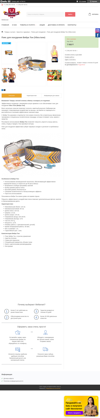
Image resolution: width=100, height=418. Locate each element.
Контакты (72, 25)
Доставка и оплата (56, 25)
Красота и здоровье (23, 32)
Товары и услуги (27, 25)
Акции (42, 25)
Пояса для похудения (38, 32)
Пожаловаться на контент (53, 388)
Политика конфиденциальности (13, 381)
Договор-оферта (9, 378)
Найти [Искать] (70, 14)
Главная (5, 25)
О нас (14, 25)
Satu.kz (59, 386)
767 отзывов (82, 1)
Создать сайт (15, 1)
